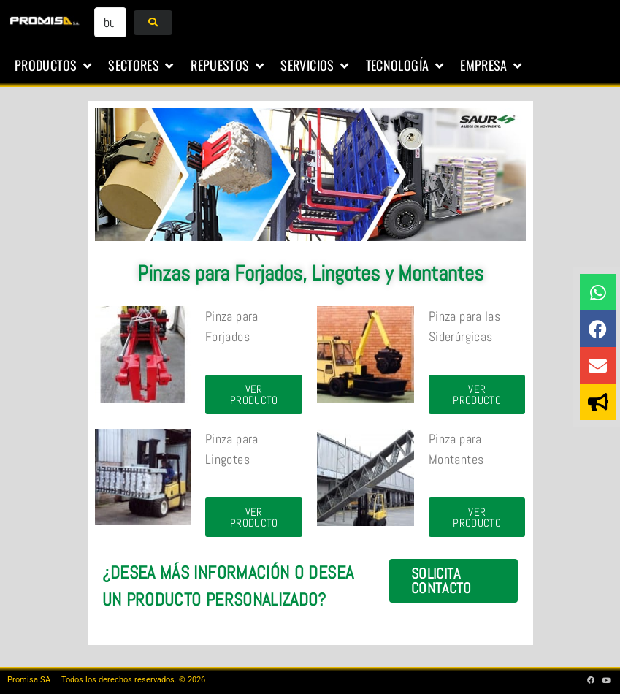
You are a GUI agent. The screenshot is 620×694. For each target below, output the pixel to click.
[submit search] (153, 22)
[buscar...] (110, 22)
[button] (54, 66)
